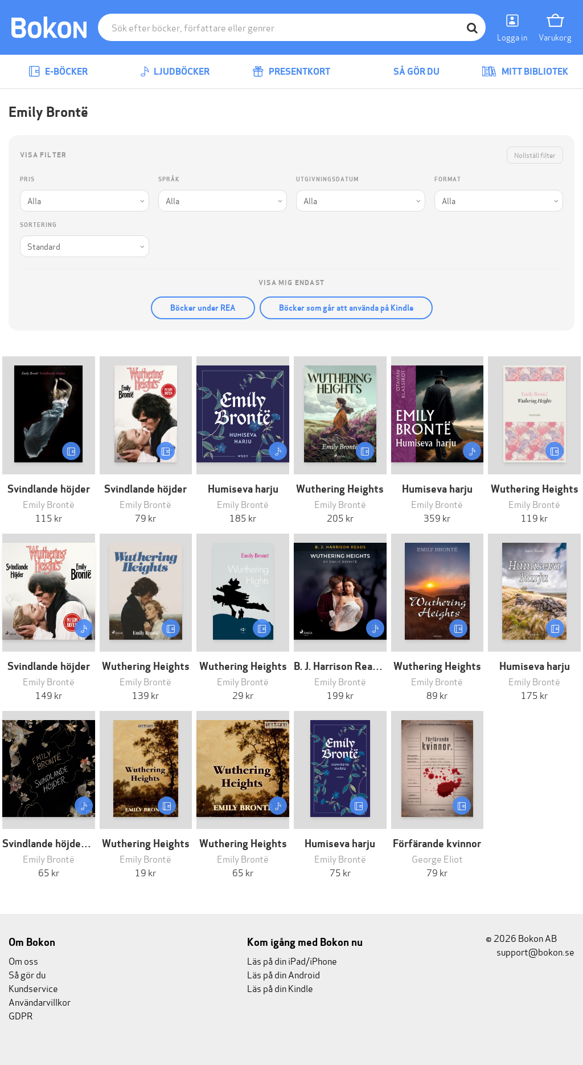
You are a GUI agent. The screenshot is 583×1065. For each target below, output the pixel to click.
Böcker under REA (203, 308)
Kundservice (33, 987)
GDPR (20, 1015)
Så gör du (408, 72)
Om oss (23, 960)
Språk (168, 179)
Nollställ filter (535, 155)
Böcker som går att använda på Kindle (346, 308)
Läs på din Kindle (280, 987)
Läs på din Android (283, 974)
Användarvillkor (40, 1001)
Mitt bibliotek (525, 72)
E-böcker (58, 72)
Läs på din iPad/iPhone (292, 960)
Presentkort (291, 72)
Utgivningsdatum (327, 179)
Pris (27, 179)
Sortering (38, 225)
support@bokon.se (530, 951)
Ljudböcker (175, 72)
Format (447, 179)
